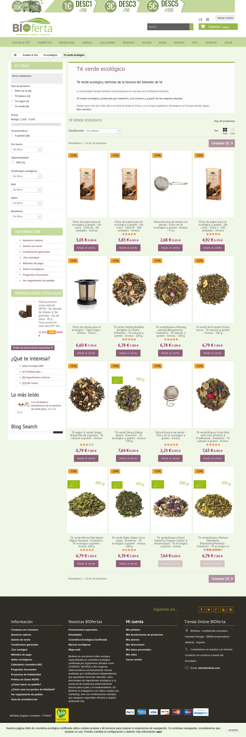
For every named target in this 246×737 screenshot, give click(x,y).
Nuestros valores (32, 240)
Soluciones (107, 42)
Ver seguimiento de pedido (38, 280)
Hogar (146, 42)
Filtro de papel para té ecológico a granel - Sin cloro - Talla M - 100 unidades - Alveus (128, 226)
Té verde (22, 106)
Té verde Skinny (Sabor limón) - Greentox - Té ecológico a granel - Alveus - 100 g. (129, 437)
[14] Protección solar (34, 410)
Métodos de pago (32, 263)
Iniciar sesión (225, 17)
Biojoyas (129, 42)
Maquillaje (66, 42)
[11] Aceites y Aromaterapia (38, 416)
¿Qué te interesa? (30, 358)
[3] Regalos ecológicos (35, 433)
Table (225, 131)
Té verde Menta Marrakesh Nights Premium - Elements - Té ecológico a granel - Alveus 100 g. (86, 542)
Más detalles (84, 109)
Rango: (15, 119)
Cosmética (44, 42)
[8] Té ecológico (31, 439)
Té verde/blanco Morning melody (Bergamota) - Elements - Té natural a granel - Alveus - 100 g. (171, 331)
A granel (22, 135)
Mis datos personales (138, 649)
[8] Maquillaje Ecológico (36, 421)
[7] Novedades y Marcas (36, 427)
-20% (20, 162)
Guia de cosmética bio (24, 699)
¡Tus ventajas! (30, 257)
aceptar (233, 729)
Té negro (22, 101)
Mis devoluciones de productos (144, 634)
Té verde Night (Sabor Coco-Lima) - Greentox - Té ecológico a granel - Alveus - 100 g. (129, 542)
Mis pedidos (133, 629)
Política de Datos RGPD (25, 679)
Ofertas (211, 42)
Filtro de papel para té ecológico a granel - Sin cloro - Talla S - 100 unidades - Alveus (213, 226)
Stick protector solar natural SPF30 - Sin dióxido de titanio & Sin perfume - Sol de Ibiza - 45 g (50, 310)
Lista (232, 131)
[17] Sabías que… (32, 370)
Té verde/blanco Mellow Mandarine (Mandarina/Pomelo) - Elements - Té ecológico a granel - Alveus (213, 543)
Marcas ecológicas (79, 644)
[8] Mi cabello (30, 398)
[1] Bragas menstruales (36, 450)
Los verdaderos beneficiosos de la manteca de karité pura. (46, 473)
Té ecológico (50, 55)
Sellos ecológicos (33, 269)
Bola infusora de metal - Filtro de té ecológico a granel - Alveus (171, 435)
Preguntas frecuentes (35, 274)
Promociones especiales (38, 293)
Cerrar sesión (134, 659)
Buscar (191, 26)
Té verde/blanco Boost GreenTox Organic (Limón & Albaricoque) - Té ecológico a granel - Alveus (171, 542)
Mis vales (131, 654)
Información (27, 231)
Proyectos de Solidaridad (26, 674)
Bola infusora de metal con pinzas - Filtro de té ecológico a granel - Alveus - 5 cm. (171, 226)
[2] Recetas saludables (35, 444)
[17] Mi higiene (30, 393)
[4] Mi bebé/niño (31, 404)
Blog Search (24, 545)
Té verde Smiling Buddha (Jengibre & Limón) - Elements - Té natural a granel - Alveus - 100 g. (129, 331)
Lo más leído (25, 462)
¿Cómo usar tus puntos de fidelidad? (33, 689)
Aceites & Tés (21, 42)
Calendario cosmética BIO (26, 664)
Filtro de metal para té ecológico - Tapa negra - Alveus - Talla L (87, 330)
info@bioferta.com (209, 668)
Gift (195, 42)
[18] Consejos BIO (33, 364)
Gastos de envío (32, 246)
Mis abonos (133, 639)
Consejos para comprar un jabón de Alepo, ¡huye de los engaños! (46, 514)
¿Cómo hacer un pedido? (26, 684)
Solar (228, 42)
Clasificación (76, 130)
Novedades (75, 634)
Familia (87, 42)
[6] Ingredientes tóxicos (36, 375)
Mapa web (74, 649)
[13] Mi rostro (30, 381)
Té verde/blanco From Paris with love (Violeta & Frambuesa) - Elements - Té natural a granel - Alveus (213, 437)
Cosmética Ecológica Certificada (87, 639)
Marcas (179, 42)
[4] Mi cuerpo (30, 387)
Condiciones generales (36, 251)
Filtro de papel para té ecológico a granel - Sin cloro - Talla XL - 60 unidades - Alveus (86, 226)
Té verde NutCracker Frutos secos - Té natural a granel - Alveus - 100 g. (213, 330)
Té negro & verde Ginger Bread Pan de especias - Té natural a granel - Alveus (86, 435)
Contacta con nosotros (24, 629)
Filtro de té (23, 90)
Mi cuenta (134, 621)
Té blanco (22, 96)
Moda (163, 42)
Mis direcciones (135, 644)
